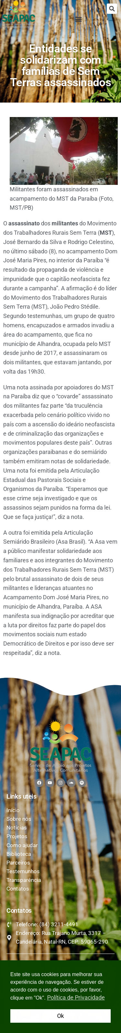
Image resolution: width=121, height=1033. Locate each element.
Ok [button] (60, 1015)
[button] (112, 9)
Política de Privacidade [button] (76, 997)
